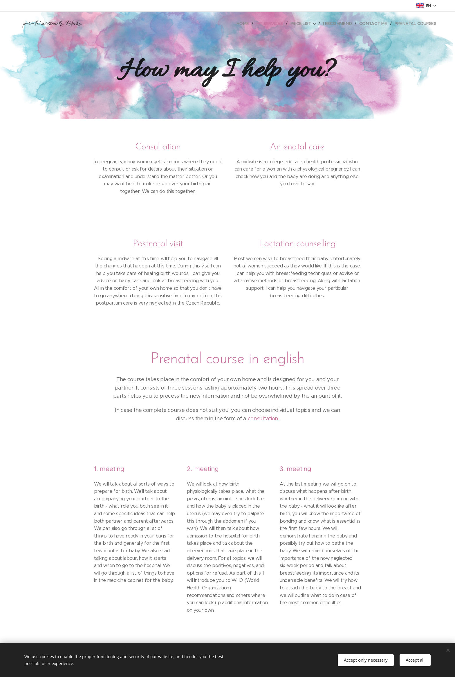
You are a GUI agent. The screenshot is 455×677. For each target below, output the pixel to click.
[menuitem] (245, 23)
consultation (263, 418)
